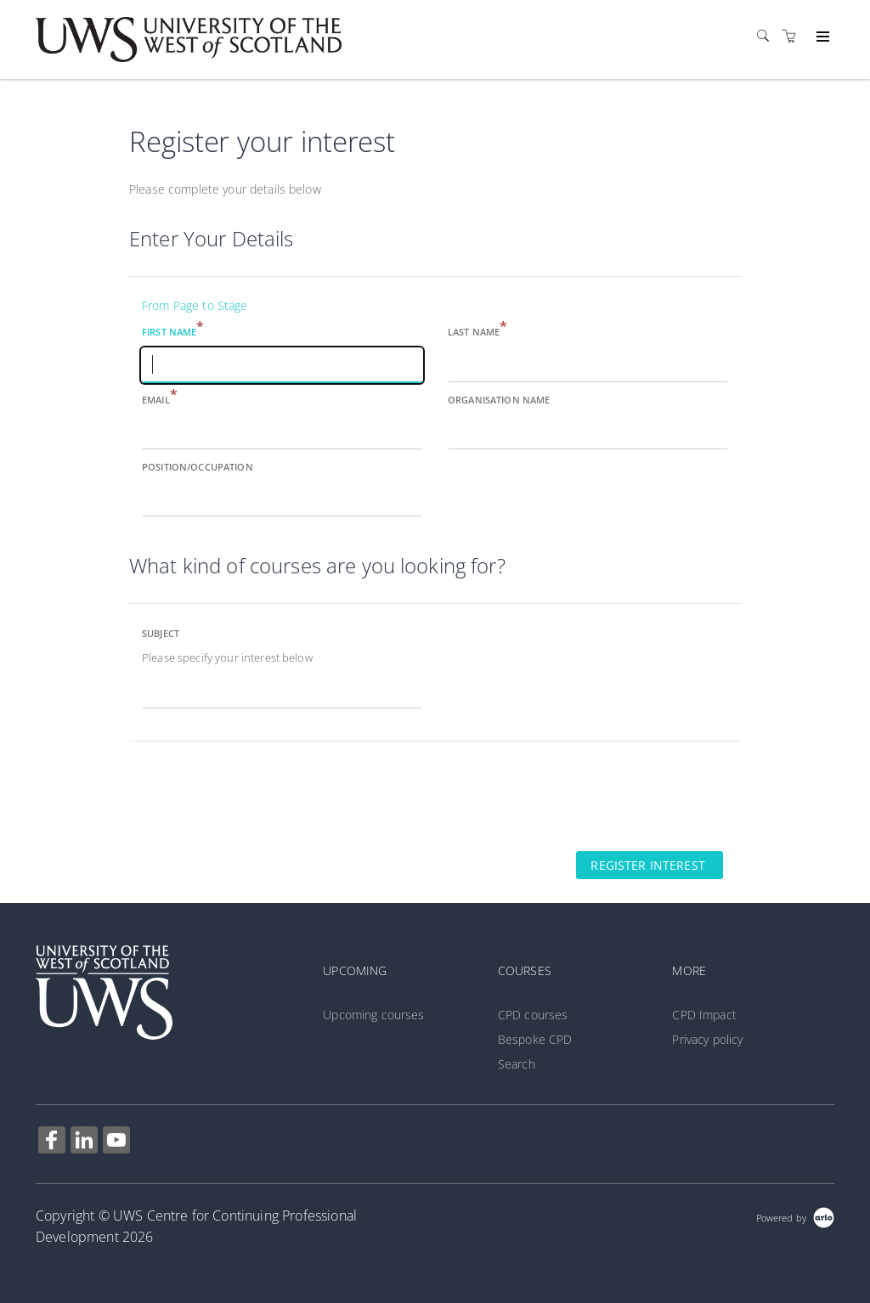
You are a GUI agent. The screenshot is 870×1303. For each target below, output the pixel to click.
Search (516, 1064)
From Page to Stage (195, 305)
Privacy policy (707, 1039)
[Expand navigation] (821, 37)
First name (173, 331)
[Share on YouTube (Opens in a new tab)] (116, 1142)
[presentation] (258, 795)
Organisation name (499, 399)
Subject (160, 633)
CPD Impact (704, 1015)
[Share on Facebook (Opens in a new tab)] (51, 1142)
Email (160, 399)
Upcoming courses (373, 1015)
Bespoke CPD (535, 1039)
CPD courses (533, 1015)
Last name (477, 331)
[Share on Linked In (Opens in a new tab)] (84, 1142)
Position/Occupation (197, 466)
